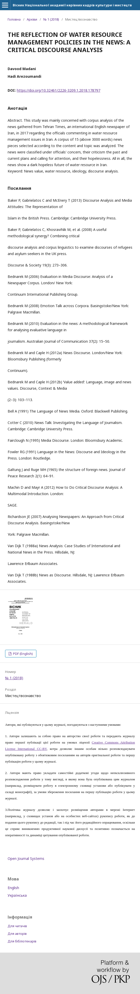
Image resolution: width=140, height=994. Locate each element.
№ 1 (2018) (51, 19)
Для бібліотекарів (22, 941)
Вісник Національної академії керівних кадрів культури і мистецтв (72, 5)
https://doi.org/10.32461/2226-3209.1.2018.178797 (58, 90)
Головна (14, 19)
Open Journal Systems (26, 858)
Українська (17, 895)
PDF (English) (22, 653)
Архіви (32, 19)
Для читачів (17, 926)
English (13, 887)
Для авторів (17, 933)
